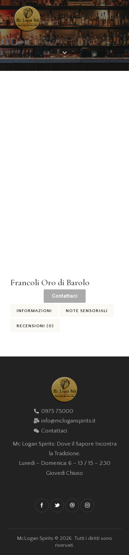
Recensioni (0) (35, 325)
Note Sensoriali (87, 310)
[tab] (34, 310)
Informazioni (34, 310)
